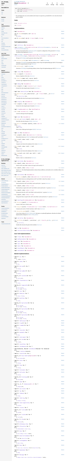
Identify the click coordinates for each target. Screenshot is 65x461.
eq (17, 163)
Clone (19, 71)
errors (23, 1)
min (17, 146)
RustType (20, 200)
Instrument (22, 337)
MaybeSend (22, 450)
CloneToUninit (23, 280)
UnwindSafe (21, 250)
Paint (21, 360)
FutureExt (22, 330)
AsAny (21, 261)
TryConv (21, 407)
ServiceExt (22, 388)
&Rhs (27, 167)
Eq (18, 228)
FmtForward (22, 320)
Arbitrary (20, 45)
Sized (20, 127)
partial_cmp (19, 176)
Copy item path (28, 3)
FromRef (21, 325)
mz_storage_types (18, 1)
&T (35, 355)
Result (33, 38)
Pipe (20, 365)
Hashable (22, 332)
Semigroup (27, 384)
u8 (25, 11)
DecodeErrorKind (27, 9)
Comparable (24, 285)
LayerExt (22, 353)
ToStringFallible (24, 402)
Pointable (22, 370)
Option (43, 176)
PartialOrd (21, 174)
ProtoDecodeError (28, 200)
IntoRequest (23, 346)
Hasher (24, 119)
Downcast (22, 293)
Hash (19, 117)
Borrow (21, 266)
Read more (34, 64)
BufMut (19, 36)
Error (52, 93)
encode (20, 33)
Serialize (20, 218)
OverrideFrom (25, 355)
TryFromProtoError (52, 206)
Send (19, 241)
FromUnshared (23, 351)
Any (20, 256)
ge (17, 194)
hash (17, 119)
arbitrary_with (20, 60)
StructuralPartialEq (24, 230)
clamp (17, 153)
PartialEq (20, 161)
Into (22, 339)
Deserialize (24, 91)
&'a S (32, 384)
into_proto (19, 202)
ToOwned (21, 393)
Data (20, 431)
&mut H (39, 123)
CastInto (24, 275)
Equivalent (24, 303)
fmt (17, 86)
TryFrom (23, 409)
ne (17, 167)
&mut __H (37, 119)
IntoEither (22, 344)
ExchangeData (23, 440)
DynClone (22, 298)
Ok (49, 220)
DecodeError (21, 31)
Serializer (21, 222)
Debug (19, 83)
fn (28, 56)
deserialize (19, 93)
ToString (22, 398)
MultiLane (20, 421)
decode (20, 38)
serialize (19, 220)
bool (37, 163)
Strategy (20, 54)
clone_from (19, 78)
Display (20, 101)
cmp (17, 135)
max (17, 139)
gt (17, 190)
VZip (22, 419)
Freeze (19, 236)
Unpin (19, 246)
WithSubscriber (23, 424)
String (41, 38)
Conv (20, 291)
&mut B (33, 33)
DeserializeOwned (24, 435)
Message (21, 454)
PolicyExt (22, 372)
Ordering (39, 135)
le (17, 185)
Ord (18, 132)
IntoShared (32, 348)
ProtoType (24, 377)
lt (17, 181)
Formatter (30, 86)
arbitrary (19, 66)
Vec (24, 11)
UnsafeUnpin (21, 248)
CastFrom (19, 278)
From (19, 109)
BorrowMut (22, 271)
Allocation (22, 426)
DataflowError (36, 109)
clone (17, 73)
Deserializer (21, 96)
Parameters (20, 47)
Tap (20, 391)
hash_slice (19, 123)
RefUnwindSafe (22, 239)
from (17, 111)
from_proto (19, 206)
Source (15, 4)
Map (25, 54)
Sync (19, 243)
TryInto (23, 414)
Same (20, 381)
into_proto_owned (21, 211)
